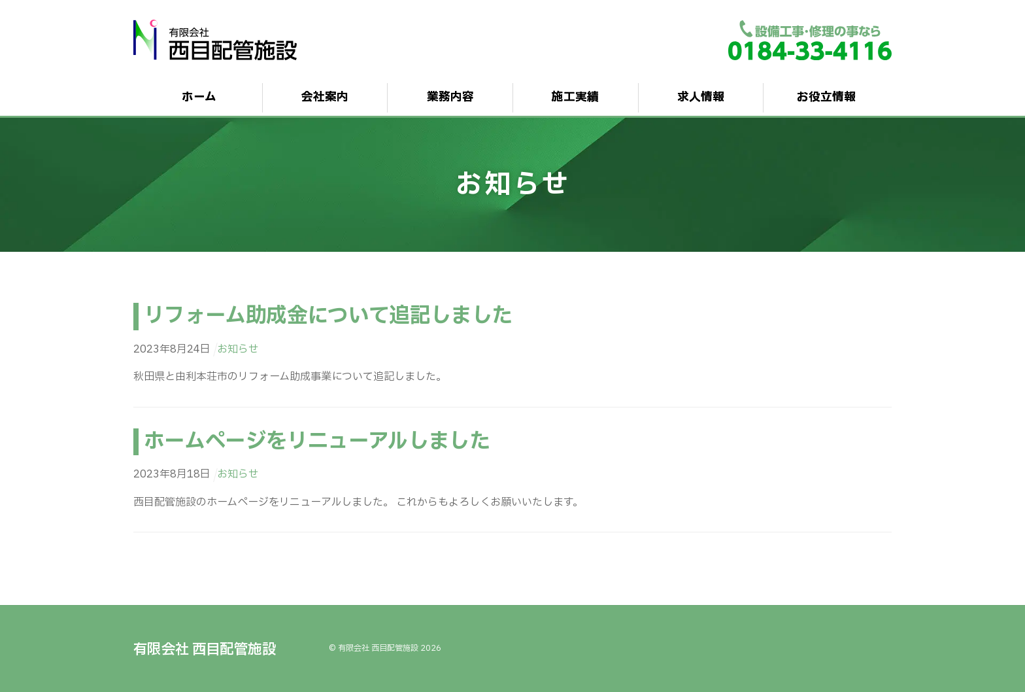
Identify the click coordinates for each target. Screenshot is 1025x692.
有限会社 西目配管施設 (378, 648)
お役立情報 (826, 97)
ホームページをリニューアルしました (317, 441)
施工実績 (575, 97)
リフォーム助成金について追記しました (328, 316)
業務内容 (450, 97)
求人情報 (700, 97)
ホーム (199, 97)
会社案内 (324, 97)
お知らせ (238, 349)
